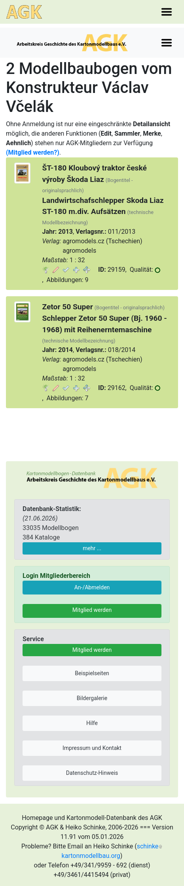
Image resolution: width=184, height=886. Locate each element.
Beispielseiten (92, 673)
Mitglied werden (92, 610)
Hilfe (92, 723)
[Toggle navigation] (167, 12)
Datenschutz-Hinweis (92, 773)
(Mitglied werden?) (32, 152)
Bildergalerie (92, 698)
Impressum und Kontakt (92, 748)
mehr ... (92, 548)
